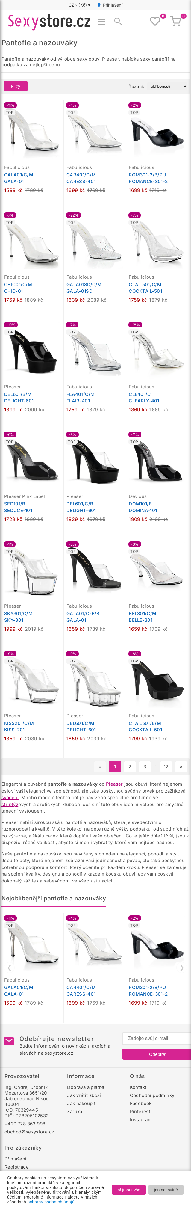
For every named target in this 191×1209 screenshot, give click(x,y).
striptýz (9, 804)
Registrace (16, 1167)
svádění (10, 797)
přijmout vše (129, 1189)
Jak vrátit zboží (84, 1095)
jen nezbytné (166, 1189)
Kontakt (138, 1087)
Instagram (141, 1119)
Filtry (15, 86)
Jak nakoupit (81, 1103)
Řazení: (136, 86)
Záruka (74, 1111)
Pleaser (114, 784)
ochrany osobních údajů (50, 1201)
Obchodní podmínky (152, 1095)
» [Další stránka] (181, 766)
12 (166, 766)
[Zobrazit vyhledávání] (116, 22)
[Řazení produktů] (167, 86)
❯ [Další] (181, 967)
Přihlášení (113, 4)
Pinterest (140, 1111)
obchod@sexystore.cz (29, 1132)
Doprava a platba (85, 1087)
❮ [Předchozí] (9, 967)
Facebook (141, 1103)
